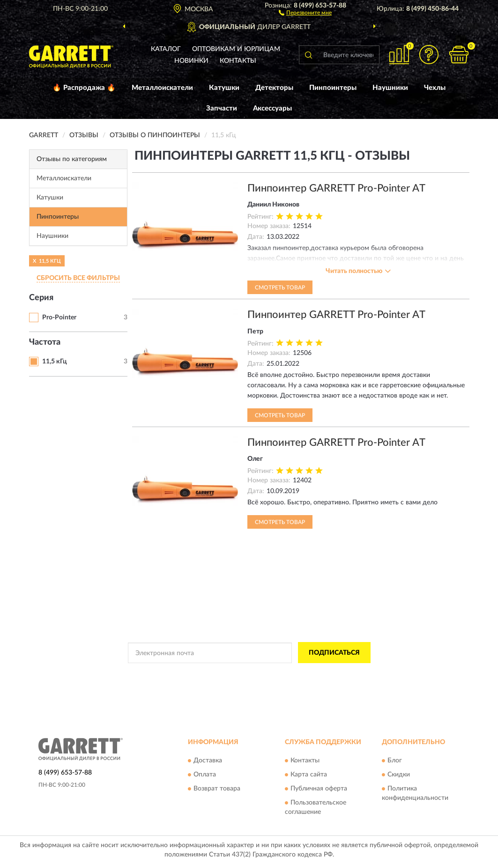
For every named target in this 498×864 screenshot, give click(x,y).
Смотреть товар (280, 287)
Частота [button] (44, 342)
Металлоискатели (162, 87)
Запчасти (221, 108)
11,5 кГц (54, 361)
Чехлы (435, 87)
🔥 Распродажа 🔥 (84, 87)
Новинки (191, 61)
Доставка (207, 760)
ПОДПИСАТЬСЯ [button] (334, 653)
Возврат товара (216, 788)
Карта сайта (308, 774)
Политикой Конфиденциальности (246, 674)
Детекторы (274, 87)
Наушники (390, 87)
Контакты (238, 61)
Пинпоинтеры (333, 87)
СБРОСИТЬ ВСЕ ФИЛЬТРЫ (78, 278)
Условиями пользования (329, 674)
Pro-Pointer (59, 317)
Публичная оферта (318, 788)
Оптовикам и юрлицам (236, 49)
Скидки (398, 774)
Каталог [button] (166, 49)
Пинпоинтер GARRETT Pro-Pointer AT (336, 188)
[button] (305, 12)
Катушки (224, 87)
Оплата (204, 774)
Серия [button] (41, 298)
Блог (394, 760)
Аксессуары (272, 108)
